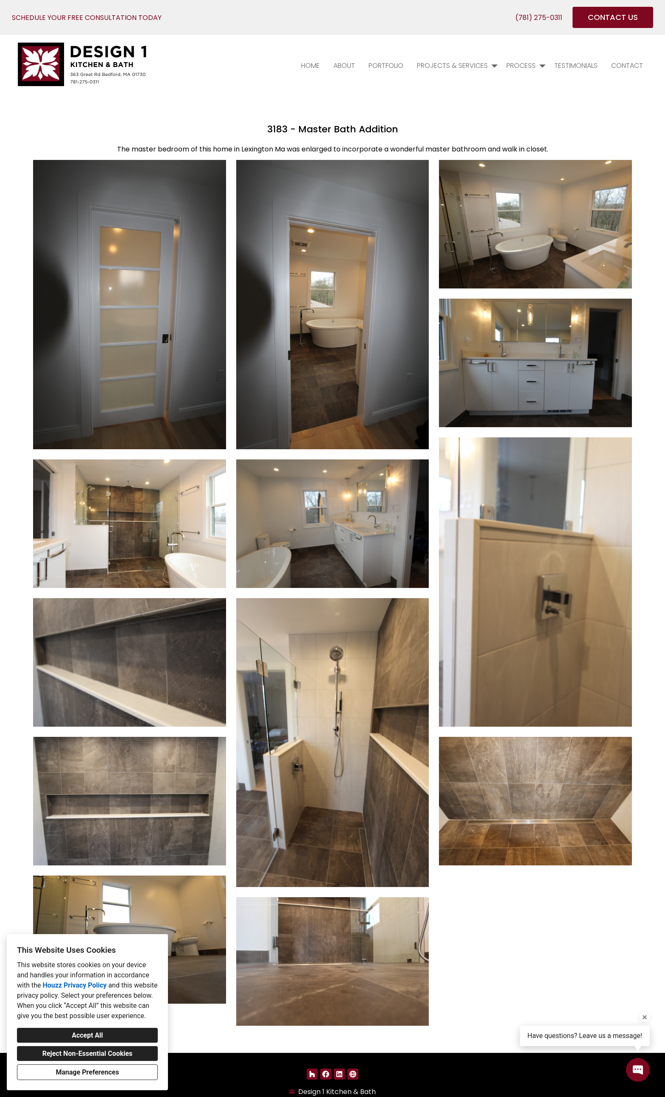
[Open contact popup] (638, 1070)
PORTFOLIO (386, 65)
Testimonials (576, 65)
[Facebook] (325, 1074)
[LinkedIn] (339, 1074)
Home (310, 65)
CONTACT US (613, 17)
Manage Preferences (87, 1072)
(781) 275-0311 (538, 18)
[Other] (352, 1074)
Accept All (87, 1035)
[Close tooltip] (645, 1017)
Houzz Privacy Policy (74, 985)
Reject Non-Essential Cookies (87, 1053)
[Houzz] (312, 1074)
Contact (627, 65)
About (344, 65)
